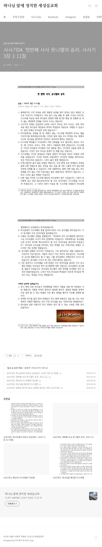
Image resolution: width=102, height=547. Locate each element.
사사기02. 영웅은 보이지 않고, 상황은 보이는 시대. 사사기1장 (33, 387)
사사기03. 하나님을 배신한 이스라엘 (22, 384)
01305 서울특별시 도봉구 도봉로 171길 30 (23, 497)
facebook (53, 17)
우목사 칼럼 (18, 17)
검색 (90, 6)
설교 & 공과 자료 (14, 367)
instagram (70, 17)
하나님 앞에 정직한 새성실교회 (31, 6)
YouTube (36, 17)
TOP (96, 537)
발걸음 (86, 17)
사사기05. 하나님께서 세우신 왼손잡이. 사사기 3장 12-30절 (32, 373)
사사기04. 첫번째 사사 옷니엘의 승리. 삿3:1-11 (27, 376)
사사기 (27, 367)
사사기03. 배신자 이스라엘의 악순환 (22, 380)
